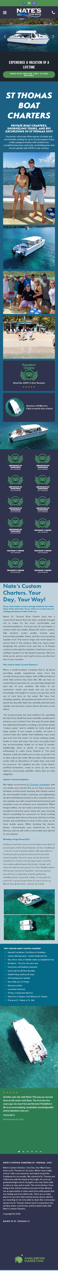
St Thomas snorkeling (38, 785)
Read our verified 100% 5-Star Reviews (29, 74)
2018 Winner (15, 505)
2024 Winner (15, 566)
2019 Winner (42, 505)
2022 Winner (15, 547)
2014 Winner (15, 463)
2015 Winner (42, 463)
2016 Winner (15, 484)
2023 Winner (42, 547)
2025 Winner (42, 566)
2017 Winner (42, 484)
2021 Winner (42, 526)
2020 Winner (15, 526)
